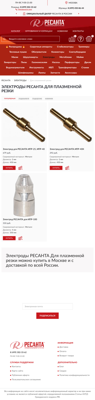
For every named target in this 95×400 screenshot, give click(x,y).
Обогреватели (39, 52)
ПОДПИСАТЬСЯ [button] (47, 316)
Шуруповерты (30, 57)
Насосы (56, 62)
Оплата (62, 351)
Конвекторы (57, 52)
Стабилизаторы (65, 47)
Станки (85, 68)
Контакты (78, 31)
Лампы (42, 73)
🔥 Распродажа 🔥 (15, 47)
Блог (61, 367)
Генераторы (10, 62)
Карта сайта (17, 371)
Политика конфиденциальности (74, 375)
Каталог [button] (15, 31)
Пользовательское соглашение (26, 380)
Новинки (62, 31)
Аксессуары (71, 73)
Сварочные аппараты (41, 47)
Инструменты (36, 68)
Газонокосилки (39, 62)
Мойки (80, 57)
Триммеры (83, 47)
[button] (24, 9)
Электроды (49, 57)
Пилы (24, 62)
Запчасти (55, 73)
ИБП (51, 68)
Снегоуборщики (77, 52)
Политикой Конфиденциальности (61, 322)
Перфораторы (72, 62)
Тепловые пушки (18, 52)
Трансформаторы (67, 68)
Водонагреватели (15, 68)
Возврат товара (66, 356)
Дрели (87, 62)
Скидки (62, 371)
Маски (15, 57)
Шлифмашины (25, 73)
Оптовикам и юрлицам (38, 31)
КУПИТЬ (9, 168)
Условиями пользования (44, 325)
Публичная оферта (20, 375)
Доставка (63, 347)
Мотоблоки (66, 57)
